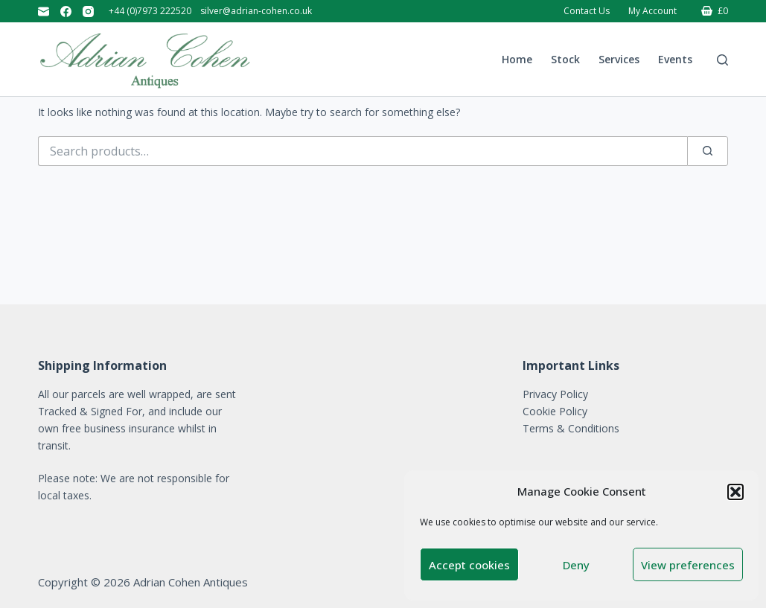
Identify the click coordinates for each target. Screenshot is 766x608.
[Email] (43, 11)
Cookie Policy (555, 411)
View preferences (688, 564)
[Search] (722, 59)
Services (619, 59)
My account (652, 10)
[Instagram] (88, 11)
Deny (576, 564)
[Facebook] (65, 11)
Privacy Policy (555, 394)
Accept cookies (469, 564)
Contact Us (587, 10)
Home (517, 59)
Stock (565, 59)
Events (675, 59)
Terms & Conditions (571, 428)
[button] (735, 491)
